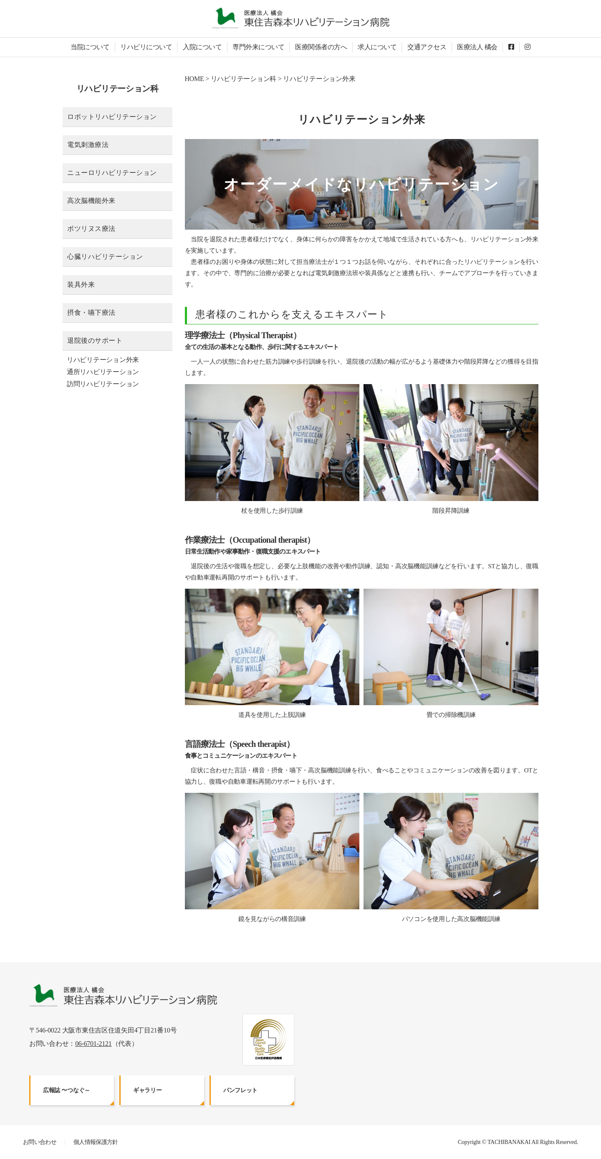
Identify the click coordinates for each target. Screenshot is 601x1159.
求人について (377, 47)
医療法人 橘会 (477, 47)
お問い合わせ (39, 1142)
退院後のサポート (94, 340)
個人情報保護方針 (95, 1142)
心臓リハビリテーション (105, 256)
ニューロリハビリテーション (112, 172)
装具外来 (81, 284)
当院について (90, 47)
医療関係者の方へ (321, 47)
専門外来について (258, 47)
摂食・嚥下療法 (91, 312)
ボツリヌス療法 (91, 228)
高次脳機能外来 (91, 200)
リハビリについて (146, 47)
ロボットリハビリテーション (112, 116)
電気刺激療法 (88, 144)
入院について (202, 47)
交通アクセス (426, 47)
